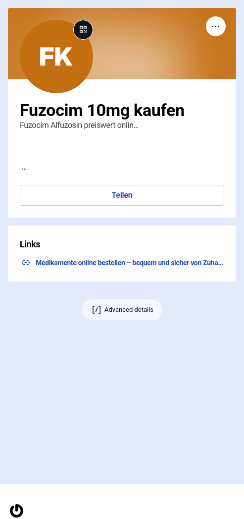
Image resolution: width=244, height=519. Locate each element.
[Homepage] (16, 511)
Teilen (121, 195)
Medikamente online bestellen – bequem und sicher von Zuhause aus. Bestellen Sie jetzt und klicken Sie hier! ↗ (130, 263)
